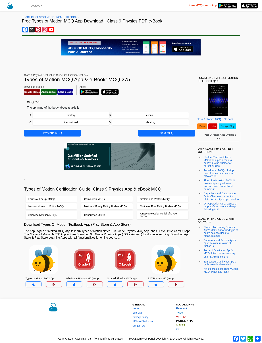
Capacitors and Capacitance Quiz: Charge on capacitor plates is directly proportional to (221, 196)
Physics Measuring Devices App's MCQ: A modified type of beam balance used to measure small (221, 231)
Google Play (227, 126)
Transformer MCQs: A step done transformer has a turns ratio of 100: (220, 173)
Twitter (180, 312)
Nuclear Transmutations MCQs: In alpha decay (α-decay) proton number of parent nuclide (218, 161)
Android (180, 324)
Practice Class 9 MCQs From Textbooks (50, 17)
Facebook (181, 308)
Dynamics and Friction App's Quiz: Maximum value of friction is (220, 243)
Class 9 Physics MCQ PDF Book (215, 119)
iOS (178, 329)
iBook (202, 126)
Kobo (213, 126)
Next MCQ (166, 133)
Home (135, 308)
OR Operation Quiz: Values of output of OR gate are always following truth (220, 206)
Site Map (137, 312)
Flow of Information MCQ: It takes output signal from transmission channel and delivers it (219, 185)
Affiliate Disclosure (142, 321)
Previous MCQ (52, 133)
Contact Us (138, 325)
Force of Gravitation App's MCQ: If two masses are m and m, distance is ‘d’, (219, 254)
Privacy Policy (140, 317)
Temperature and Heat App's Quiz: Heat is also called (220, 263)
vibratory (150, 122)
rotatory (71, 115)
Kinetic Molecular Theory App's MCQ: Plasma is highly (221, 270)
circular (150, 115)
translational (71, 122)
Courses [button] (35, 5)
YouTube (181, 317)
